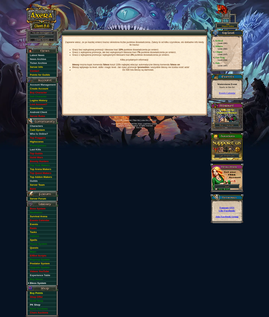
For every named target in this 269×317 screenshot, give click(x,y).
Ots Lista (152, 120)
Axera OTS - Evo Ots (134, 128)
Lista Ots (144, 120)
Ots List (116, 120)
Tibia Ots (136, 120)
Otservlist (128, 120)
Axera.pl (134, 126)
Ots (121, 120)
